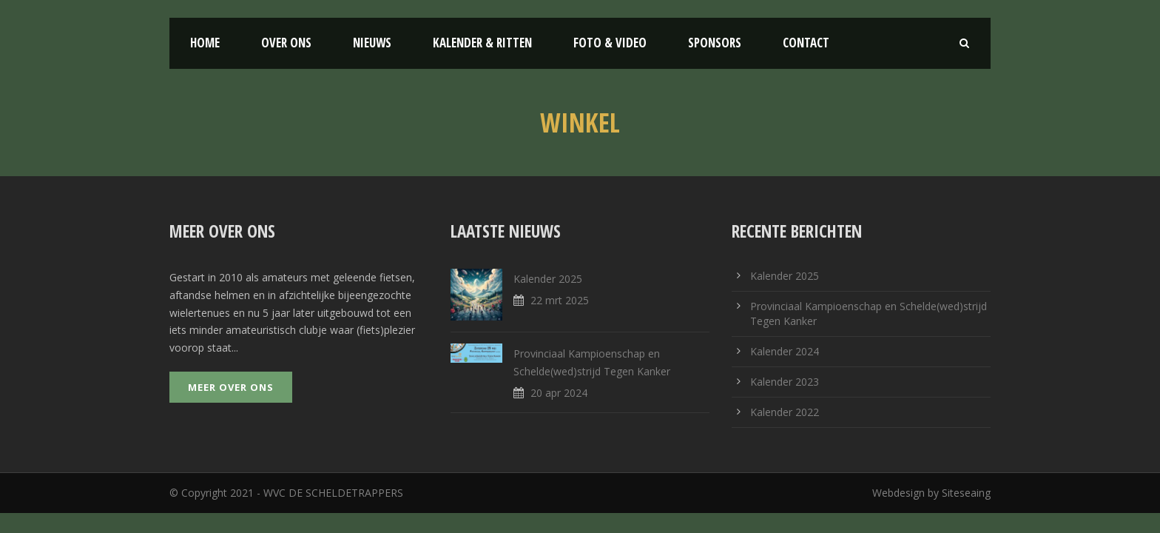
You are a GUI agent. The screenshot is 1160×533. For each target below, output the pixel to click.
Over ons (286, 42)
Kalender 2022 (784, 412)
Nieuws (372, 42)
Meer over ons (231, 387)
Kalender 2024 (784, 351)
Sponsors (714, 42)
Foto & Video (610, 42)
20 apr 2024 (558, 393)
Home (205, 42)
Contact (806, 42)
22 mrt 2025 (559, 300)
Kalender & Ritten (482, 42)
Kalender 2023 (784, 382)
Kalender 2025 (547, 279)
